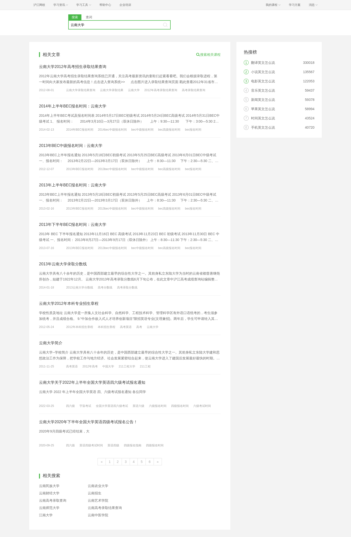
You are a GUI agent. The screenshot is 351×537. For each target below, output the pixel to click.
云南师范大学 (49, 508)
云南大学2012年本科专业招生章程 (68, 303)
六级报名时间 (157, 406)
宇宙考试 (85, 406)
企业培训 (125, 5)
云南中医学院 (98, 515)
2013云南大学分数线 (79, 287)
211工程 (145, 366)
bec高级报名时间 (169, 129)
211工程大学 (127, 366)
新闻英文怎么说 (263, 100)
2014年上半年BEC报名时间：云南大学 (73, 106)
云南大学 (134, 90)
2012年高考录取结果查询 (160, 90)
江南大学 (46, 515)
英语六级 (138, 406)
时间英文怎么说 (263, 118)
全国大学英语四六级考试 (112, 406)
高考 (139, 327)
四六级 (70, 406)
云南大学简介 (50, 343)
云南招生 (94, 493)
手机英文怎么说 (263, 127)
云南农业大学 (98, 486)
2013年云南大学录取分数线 (63, 264)
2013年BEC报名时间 (79, 169)
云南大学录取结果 (111, 90)
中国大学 (108, 366)
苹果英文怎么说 (263, 109)
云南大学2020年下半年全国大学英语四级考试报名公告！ (88, 422)
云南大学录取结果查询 (80, 90)
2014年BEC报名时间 (79, 129)
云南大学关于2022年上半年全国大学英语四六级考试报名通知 (92, 382)
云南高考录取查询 (52, 500)
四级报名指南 (132, 445)
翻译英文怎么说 (263, 63)
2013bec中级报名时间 (112, 169)
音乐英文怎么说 (263, 90)
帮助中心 (105, 5)
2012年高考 (90, 366)
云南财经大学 (49, 493)
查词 (89, 17)
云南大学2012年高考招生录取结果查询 (72, 67)
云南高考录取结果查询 (105, 508)
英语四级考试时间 (91, 445)
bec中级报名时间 (142, 129)
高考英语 (126, 327)
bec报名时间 (193, 129)
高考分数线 (105, 287)
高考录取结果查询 (193, 90)
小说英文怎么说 (263, 72)
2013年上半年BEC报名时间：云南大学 (73, 185)
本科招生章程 (106, 327)
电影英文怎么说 (263, 81)
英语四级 (113, 445)
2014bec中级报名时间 (112, 129)
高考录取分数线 (127, 287)
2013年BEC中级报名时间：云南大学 (71, 146)
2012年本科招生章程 (79, 327)
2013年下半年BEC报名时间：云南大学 (73, 224)
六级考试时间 (202, 406)
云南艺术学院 (98, 500)
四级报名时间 (180, 406)
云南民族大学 (49, 486)
